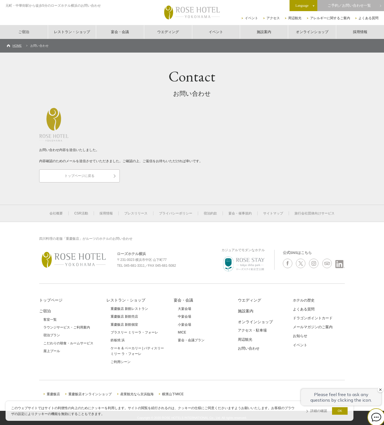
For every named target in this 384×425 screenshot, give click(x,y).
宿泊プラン (51, 335)
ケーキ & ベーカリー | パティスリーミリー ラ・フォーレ (137, 351)
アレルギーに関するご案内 (330, 18)
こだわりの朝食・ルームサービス (68, 343)
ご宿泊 (23, 32)
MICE (182, 332)
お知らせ (300, 336)
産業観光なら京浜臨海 (137, 394)
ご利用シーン (121, 362)
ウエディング (168, 32)
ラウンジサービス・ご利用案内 (66, 327)
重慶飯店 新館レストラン (129, 309)
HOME (17, 45)
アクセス (273, 18)
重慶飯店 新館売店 (124, 316)
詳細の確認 (318, 411)
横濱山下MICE (173, 394)
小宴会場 (184, 325)
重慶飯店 (53, 394)
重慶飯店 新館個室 (124, 325)
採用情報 (360, 32)
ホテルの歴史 (304, 300)
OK (340, 410)
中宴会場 (184, 316)
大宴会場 (184, 309)
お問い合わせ (249, 348)
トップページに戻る (79, 176)
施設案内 (264, 32)
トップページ (51, 300)
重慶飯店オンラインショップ (90, 394)
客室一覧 (50, 320)
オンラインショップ (312, 32)
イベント (251, 18)
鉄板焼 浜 (118, 340)
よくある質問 (368, 18)
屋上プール (51, 351)
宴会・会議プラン (191, 340)
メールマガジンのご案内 (313, 327)
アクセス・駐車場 (252, 330)
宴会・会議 (120, 32)
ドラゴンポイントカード (313, 318)
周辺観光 (294, 18)
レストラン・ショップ (72, 32)
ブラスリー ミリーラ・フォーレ (134, 332)
